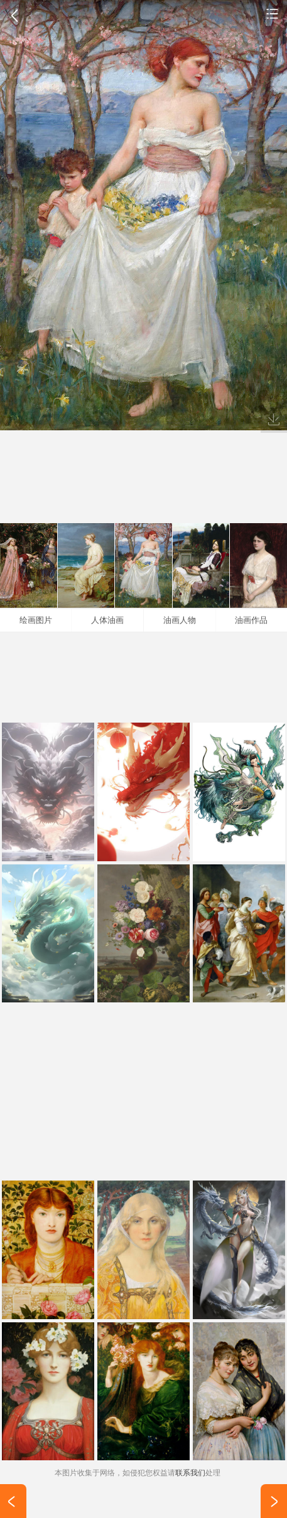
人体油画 (107, 620)
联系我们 (190, 1472)
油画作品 (251, 620)
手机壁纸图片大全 (272, 13)
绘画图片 (35, 620)
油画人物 (179, 620)
